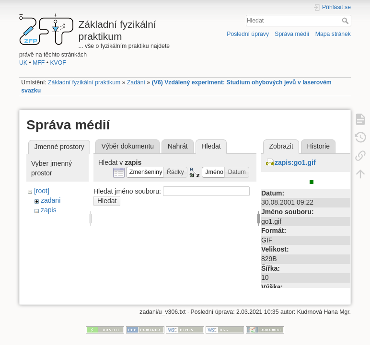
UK (23, 62)
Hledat (346, 20)
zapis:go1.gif (295, 162)
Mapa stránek (333, 34)
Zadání (136, 82)
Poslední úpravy (248, 34)
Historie (318, 146)
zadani (50, 200)
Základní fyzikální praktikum (84, 82)
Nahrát (178, 146)
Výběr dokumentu (127, 146)
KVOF (58, 62)
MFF (39, 62)
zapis (49, 210)
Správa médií (292, 34)
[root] (41, 191)
